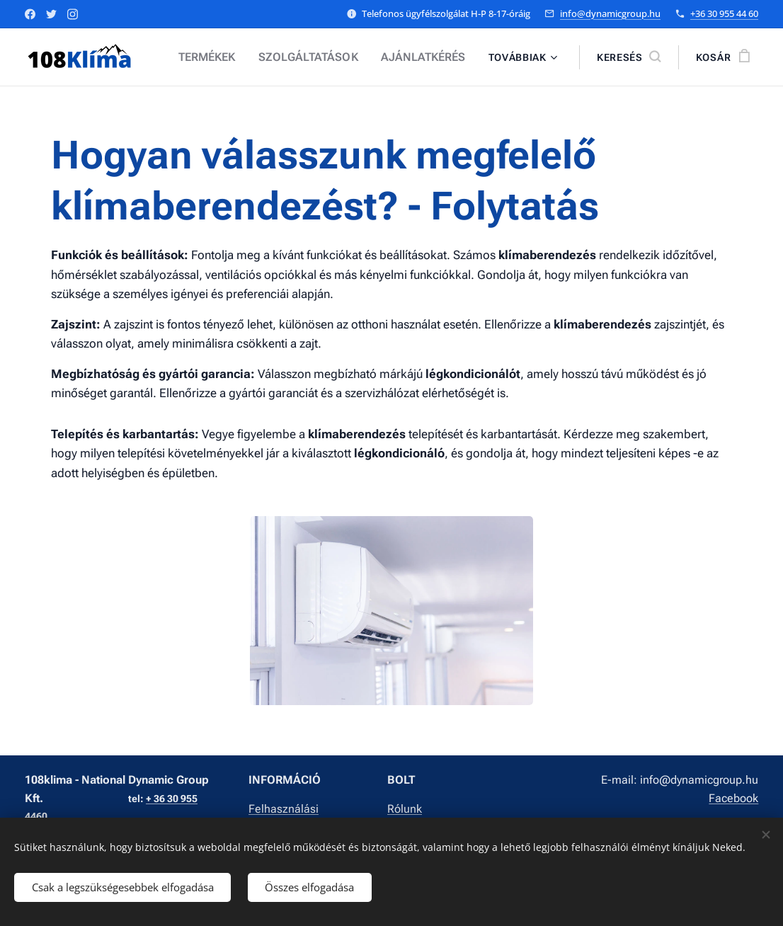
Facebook (733, 797)
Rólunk (404, 808)
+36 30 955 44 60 (724, 13)
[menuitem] (226, 57)
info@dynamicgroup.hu (610, 13)
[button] (628, 57)
